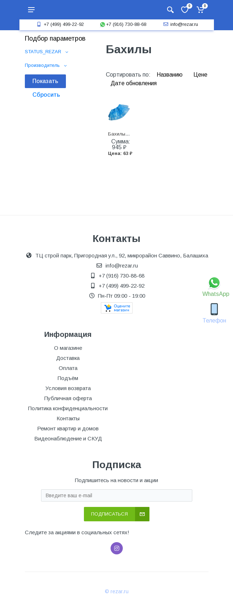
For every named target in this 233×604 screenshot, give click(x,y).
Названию (170, 75)
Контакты (68, 418)
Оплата (68, 368)
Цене (200, 75)
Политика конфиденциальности (68, 408)
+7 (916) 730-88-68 (122, 24)
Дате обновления (134, 83)
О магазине (68, 348)
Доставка (68, 358)
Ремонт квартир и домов (68, 428)
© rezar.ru (117, 591)
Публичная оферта (68, 398)
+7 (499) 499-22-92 (59, 24)
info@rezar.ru (180, 24)
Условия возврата (68, 388)
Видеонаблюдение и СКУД (68, 438)
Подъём (68, 378)
